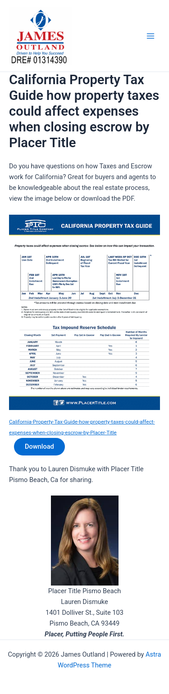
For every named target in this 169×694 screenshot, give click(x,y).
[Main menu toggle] (150, 36)
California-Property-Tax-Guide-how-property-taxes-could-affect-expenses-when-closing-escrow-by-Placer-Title (82, 427)
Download (39, 446)
